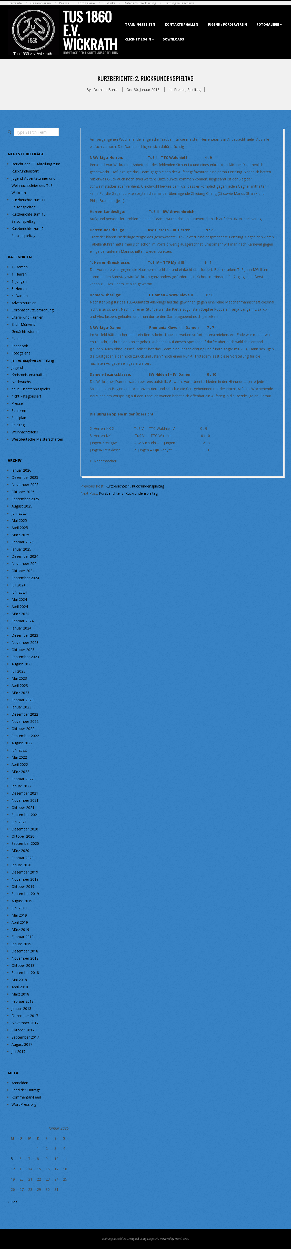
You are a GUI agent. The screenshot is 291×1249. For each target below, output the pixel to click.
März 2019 (20, 929)
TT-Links (109, 3)
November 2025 (25, 484)
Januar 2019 (21, 943)
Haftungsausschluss (180, 3)
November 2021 (25, 800)
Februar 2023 (23, 699)
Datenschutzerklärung (140, 3)
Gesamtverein (40, 3)
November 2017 (25, 1022)
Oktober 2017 (23, 1030)
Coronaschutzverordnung (33, 310)
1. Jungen (19, 281)
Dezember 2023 (25, 635)
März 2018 (20, 994)
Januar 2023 (21, 707)
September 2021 (25, 814)
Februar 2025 (23, 542)
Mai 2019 (19, 915)
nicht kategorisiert (26, 396)
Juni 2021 (19, 821)
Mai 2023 (19, 678)
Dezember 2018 (25, 951)
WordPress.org (24, 1104)
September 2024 (25, 577)
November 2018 (25, 958)
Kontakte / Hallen (181, 24)
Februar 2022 (23, 778)
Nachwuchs (21, 381)
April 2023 (20, 685)
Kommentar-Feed (26, 1097)
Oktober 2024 (23, 570)
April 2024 (20, 606)
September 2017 (25, 1037)
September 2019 (25, 893)
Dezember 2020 (25, 829)
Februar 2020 (23, 857)
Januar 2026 (21, 470)
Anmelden (20, 1082)
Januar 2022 (21, 786)
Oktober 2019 (23, 886)
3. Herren (19, 288)
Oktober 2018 (23, 965)
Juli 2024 (18, 585)
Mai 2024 (19, 599)
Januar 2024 (21, 628)
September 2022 (25, 735)
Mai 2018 (19, 979)
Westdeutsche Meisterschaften (37, 439)
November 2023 (25, 642)
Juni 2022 (19, 750)
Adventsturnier (24, 302)
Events (17, 338)
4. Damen (20, 295)
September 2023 (25, 656)
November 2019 (25, 879)
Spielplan (19, 417)
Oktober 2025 (23, 491)
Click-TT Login (138, 39)
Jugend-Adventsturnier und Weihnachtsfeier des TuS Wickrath (33, 185)
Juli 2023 (18, 671)
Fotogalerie (86, 3)
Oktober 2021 (23, 807)
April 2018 (20, 986)
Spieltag (193, 89)
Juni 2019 (19, 908)
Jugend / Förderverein (227, 24)
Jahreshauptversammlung (33, 360)
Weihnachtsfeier (25, 432)
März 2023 (20, 692)
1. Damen (20, 267)
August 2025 (22, 506)
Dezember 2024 (25, 556)
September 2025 (25, 498)
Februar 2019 (23, 936)
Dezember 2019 (25, 872)
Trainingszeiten (140, 24)
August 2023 (22, 664)
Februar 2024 (23, 620)
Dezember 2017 (25, 1015)
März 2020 (20, 850)
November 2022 (25, 721)
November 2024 (25, 563)
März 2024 (20, 613)
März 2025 (20, 534)
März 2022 (20, 771)
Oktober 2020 (23, 836)
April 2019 (20, 922)
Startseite (15, 3)
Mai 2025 (19, 520)
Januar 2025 (21, 549)
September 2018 (25, 972)
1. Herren (19, 274)
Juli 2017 (18, 1051)
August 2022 (22, 742)
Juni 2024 (19, 592)
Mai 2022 (19, 757)
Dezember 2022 (25, 714)
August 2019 (22, 900)
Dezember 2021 (25, 793)
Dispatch (152, 1239)
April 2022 (20, 764)
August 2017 (22, 1044)
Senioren (19, 410)
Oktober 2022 (23, 728)
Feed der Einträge (26, 1090)
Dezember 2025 (25, 477)
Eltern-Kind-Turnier (27, 317)
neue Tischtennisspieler (31, 389)
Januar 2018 (21, 1008)
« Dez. (13, 1202)
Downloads (173, 39)
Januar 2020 (21, 864)
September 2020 (25, 843)
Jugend (17, 367)
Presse (64, 3)
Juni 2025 (19, 513)
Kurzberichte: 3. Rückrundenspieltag (128, 493)
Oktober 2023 (23, 649)
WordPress (181, 1239)
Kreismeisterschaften (29, 374)
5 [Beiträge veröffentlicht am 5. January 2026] (12, 1158)
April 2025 (20, 527)
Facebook (20, 345)
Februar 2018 (23, 1001)
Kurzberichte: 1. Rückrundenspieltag (134, 486)
